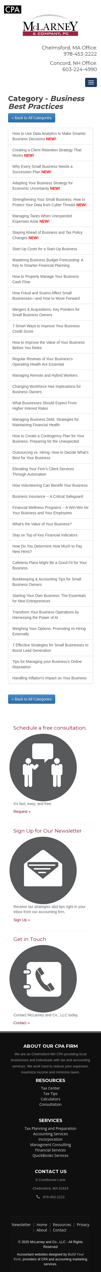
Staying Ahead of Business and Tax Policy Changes (47, 235)
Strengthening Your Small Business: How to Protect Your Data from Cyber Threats (49, 202)
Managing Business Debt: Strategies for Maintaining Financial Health (45, 422)
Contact (60, 1230)
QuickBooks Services (51, 1155)
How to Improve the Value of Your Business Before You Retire (48, 345)
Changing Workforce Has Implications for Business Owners (46, 389)
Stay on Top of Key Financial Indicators (45, 535)
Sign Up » (21, 920)
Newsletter (21, 1224)
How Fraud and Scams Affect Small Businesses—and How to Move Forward (46, 296)
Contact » (21, 1023)
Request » (22, 811)
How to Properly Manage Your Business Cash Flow (45, 279)
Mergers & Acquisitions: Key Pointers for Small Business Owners (46, 312)
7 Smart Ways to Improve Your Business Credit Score (46, 328)
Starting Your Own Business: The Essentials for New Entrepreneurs (49, 598)
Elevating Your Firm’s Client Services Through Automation (43, 471)
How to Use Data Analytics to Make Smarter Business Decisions (49, 136)
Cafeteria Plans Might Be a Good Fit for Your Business (49, 565)
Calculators (50, 1098)
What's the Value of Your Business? (42, 524)
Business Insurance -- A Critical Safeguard (47, 496)
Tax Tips (50, 1093)
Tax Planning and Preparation (50, 1128)
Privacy (83, 1224)
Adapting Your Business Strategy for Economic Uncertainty (42, 186)
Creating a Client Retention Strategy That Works (46, 153)
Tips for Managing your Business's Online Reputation (47, 664)
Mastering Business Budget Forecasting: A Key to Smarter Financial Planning (47, 263)
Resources (62, 1224)
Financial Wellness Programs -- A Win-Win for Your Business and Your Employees (50, 510)
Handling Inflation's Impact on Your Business (49, 678)
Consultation (50, 1104)
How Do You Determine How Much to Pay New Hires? (47, 549)
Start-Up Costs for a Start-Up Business (44, 249)
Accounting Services (50, 1133)
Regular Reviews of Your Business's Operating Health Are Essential (42, 361)
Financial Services (50, 1150)
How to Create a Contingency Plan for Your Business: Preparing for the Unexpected (48, 438)
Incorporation (50, 1139)
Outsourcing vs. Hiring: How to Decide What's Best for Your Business (50, 455)
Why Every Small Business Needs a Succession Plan (42, 169)
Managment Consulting (50, 1144)
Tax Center (50, 1088)
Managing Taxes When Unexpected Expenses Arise (42, 218)
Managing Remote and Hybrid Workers (45, 375)
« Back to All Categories (32, 118)
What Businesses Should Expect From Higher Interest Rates (44, 405)
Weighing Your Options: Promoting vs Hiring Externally (49, 631)
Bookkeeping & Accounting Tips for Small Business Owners (46, 582)
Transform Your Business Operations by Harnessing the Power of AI (45, 615)
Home (42, 1224)
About (42, 1230)
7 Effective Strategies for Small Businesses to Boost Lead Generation (50, 648)
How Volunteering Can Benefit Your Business (50, 485)
